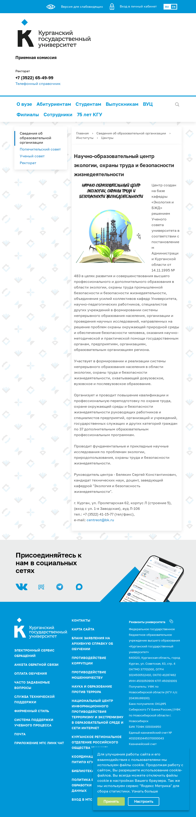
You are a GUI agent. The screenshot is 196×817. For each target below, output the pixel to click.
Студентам (88, 104)
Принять (111, 801)
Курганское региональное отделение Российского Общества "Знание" (97, 742)
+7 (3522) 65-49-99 (34, 77)
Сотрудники (58, 114)
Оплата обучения (30, 673)
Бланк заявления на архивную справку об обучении (92, 643)
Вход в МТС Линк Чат (91, 799)
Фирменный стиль (31, 711)
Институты (84, 138)
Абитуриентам (54, 104)
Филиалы (28, 114)
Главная (82, 133)
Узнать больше (145, 791)
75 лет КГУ (89, 114)
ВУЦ (148, 104)
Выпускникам (122, 104)
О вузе (24, 104)
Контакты (81, 620)
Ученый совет (32, 156)
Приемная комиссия (35, 57)
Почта (20, 734)
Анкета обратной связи (36, 664)
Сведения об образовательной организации (35, 138)
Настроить (143, 801)
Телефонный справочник (38, 83)
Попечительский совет (40, 149)
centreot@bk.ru (100, 520)
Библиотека (83, 771)
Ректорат (28, 162)
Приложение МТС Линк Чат (39, 743)
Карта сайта (83, 629)
